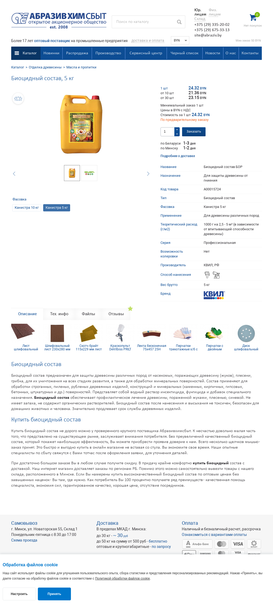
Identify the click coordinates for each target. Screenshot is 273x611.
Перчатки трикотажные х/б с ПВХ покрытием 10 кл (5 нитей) (183, 347)
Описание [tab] (27, 313)
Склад (199, 19)
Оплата (190, 523)
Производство (108, 53)
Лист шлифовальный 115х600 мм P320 (26, 347)
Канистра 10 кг (27, 208)
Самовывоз (24, 523)
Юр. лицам (199, 12)
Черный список (184, 53)
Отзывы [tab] (116, 313)
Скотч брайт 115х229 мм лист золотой (89, 347)
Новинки (51, 53)
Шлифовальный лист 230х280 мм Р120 (57, 347)
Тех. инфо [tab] (59, 313)
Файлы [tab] (88, 313)
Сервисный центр (146, 53)
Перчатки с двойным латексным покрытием (214, 347)
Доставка (107, 523)
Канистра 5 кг (57, 208)
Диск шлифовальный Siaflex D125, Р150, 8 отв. (246, 347)
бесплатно (158, 541)
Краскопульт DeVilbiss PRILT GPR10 (120, 347)
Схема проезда (24, 540)
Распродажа (77, 53)
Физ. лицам (213, 12)
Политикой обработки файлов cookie (122, 578)
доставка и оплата (147, 40)
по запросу (161, 546)
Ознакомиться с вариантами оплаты (214, 534)
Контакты (250, 53)
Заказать (194, 132)
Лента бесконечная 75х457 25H (151, 347)
